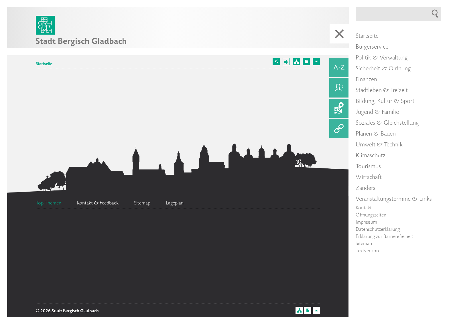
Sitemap (364, 243)
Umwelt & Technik (379, 145)
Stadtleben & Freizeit (382, 91)
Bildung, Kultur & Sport (385, 101)
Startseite (44, 64)
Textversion (367, 251)
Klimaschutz (370, 156)
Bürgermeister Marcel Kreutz (237, 259)
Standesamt (152, 256)
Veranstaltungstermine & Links (394, 199)
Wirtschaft (369, 177)
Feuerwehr (66, 258)
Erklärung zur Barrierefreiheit (384, 236)
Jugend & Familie (377, 112)
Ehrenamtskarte (163, 269)
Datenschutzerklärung (378, 229)
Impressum (366, 222)
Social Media (79, 224)
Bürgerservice (372, 47)
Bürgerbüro (233, 281)
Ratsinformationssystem (90, 296)
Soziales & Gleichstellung (387, 123)
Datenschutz (249, 234)
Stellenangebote (83, 284)
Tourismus (368, 167)
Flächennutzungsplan (164, 235)
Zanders (365, 188)
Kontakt (364, 208)
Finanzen (366, 80)
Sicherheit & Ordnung (383, 69)
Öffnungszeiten (371, 215)
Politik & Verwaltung (381, 58)
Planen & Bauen (376, 134)
